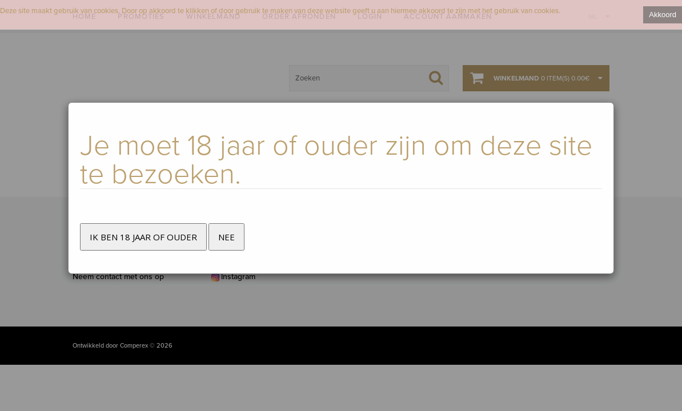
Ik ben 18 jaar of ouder (143, 237)
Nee (226, 237)
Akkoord (662, 14)
